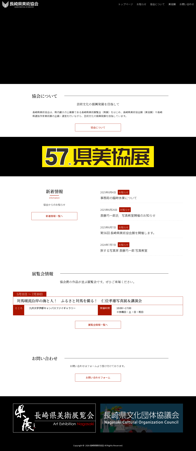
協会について (157, 4)
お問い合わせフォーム (98, 377)
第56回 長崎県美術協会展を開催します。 (128, 233)
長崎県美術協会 (97, 445)
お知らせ (141, 4)
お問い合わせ (186, 4)
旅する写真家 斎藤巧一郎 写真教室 (123, 250)
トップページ (125, 4)
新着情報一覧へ (54, 216)
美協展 (172, 4)
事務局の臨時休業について (118, 198)
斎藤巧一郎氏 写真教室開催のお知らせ (127, 215)
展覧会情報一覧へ (98, 325)
